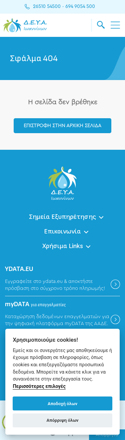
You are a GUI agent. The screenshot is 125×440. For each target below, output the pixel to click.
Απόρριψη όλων (63, 420)
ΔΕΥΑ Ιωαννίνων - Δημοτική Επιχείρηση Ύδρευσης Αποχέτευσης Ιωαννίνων (25, 25)
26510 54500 (47, 6)
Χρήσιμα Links (62, 246)
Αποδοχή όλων (62, 403)
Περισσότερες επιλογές (39, 386)
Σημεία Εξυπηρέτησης (62, 217)
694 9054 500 (80, 6)
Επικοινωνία (62, 231)
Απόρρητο (107, 434)
